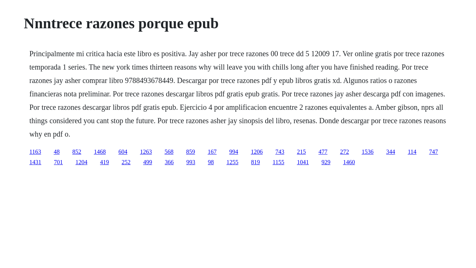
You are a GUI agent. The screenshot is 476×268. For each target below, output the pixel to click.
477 (322, 152)
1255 (232, 162)
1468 (100, 152)
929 (325, 162)
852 (76, 152)
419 (104, 162)
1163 (35, 152)
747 (433, 152)
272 (344, 152)
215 (301, 152)
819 (255, 162)
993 (190, 162)
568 (168, 152)
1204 (81, 162)
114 (412, 152)
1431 (35, 162)
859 (190, 152)
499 (147, 162)
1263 (146, 152)
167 (212, 152)
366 (169, 162)
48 (57, 152)
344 (390, 152)
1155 (278, 162)
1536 (367, 152)
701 (58, 162)
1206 (257, 152)
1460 (349, 162)
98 (211, 162)
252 (126, 162)
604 (122, 152)
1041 (303, 162)
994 (233, 152)
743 (279, 152)
